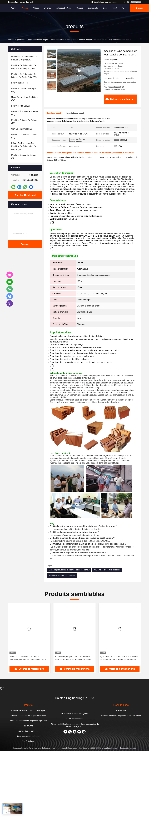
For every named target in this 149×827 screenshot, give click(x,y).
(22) (24, 136)
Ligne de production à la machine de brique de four (69, 570)
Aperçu (13, 8)
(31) (24, 113)
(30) (20, 106)
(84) (24, 98)
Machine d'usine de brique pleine (62, 575)
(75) (24, 75)
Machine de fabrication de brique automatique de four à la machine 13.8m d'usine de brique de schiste (27, 658)
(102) (23, 67)
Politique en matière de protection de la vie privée (121, 716)
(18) (24, 121)
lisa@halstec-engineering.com (104, 2)
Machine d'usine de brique (37, 40)
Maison (11, 40)
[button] (52, 89)
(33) (22, 129)
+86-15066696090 (132, 2)
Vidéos (36, 8)
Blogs (105, 8)
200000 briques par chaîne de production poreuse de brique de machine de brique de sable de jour (73, 658)
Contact (79, 8)
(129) (24, 58)
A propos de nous (64, 8)
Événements (93, 8)
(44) (19, 83)
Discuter (139, 8)
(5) (23, 156)
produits (20, 40)
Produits (25, 8)
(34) (23, 146)
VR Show (47, 8)
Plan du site (121, 710)
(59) (23, 90)
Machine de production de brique (107, 570)
